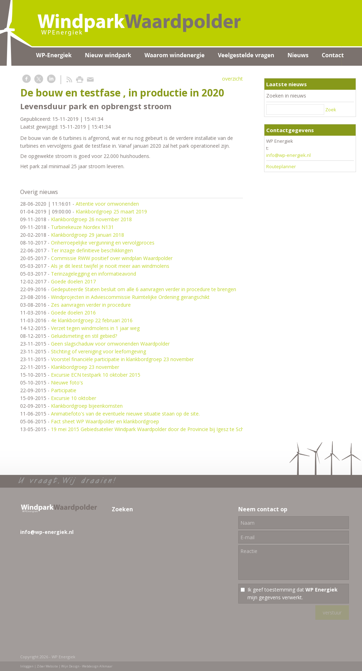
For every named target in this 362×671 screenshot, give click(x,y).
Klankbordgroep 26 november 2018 (91, 219)
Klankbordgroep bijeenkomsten (87, 405)
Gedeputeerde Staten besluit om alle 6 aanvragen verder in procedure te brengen (143, 289)
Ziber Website (47, 666)
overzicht (232, 78)
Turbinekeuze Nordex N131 (82, 227)
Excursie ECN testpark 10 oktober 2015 (95, 374)
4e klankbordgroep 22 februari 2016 (92, 320)
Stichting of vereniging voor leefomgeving (98, 351)
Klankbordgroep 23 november (85, 367)
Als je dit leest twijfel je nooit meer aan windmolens (110, 266)
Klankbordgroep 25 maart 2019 (111, 211)
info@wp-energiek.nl (288, 155)
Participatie (63, 390)
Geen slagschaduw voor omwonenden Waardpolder (110, 343)
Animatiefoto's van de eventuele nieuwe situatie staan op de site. (125, 413)
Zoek (330, 109)
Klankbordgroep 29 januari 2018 (87, 234)
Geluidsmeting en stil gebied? (84, 335)
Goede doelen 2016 (73, 312)
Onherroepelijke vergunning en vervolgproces (102, 242)
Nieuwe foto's (67, 382)
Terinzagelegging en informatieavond (93, 273)
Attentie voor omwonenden (107, 203)
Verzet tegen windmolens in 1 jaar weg (95, 328)
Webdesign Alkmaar (97, 666)
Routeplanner (281, 166)
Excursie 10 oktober (73, 398)
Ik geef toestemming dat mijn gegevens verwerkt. (292, 593)
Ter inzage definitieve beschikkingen (92, 250)
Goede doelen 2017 (73, 281)
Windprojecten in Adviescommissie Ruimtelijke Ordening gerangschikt (130, 297)
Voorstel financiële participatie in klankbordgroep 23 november (122, 359)
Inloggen (27, 666)
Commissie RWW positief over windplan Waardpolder (112, 258)
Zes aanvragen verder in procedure (91, 304)
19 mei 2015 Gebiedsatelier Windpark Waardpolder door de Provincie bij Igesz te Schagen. (153, 429)
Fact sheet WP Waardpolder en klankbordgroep (105, 421)
